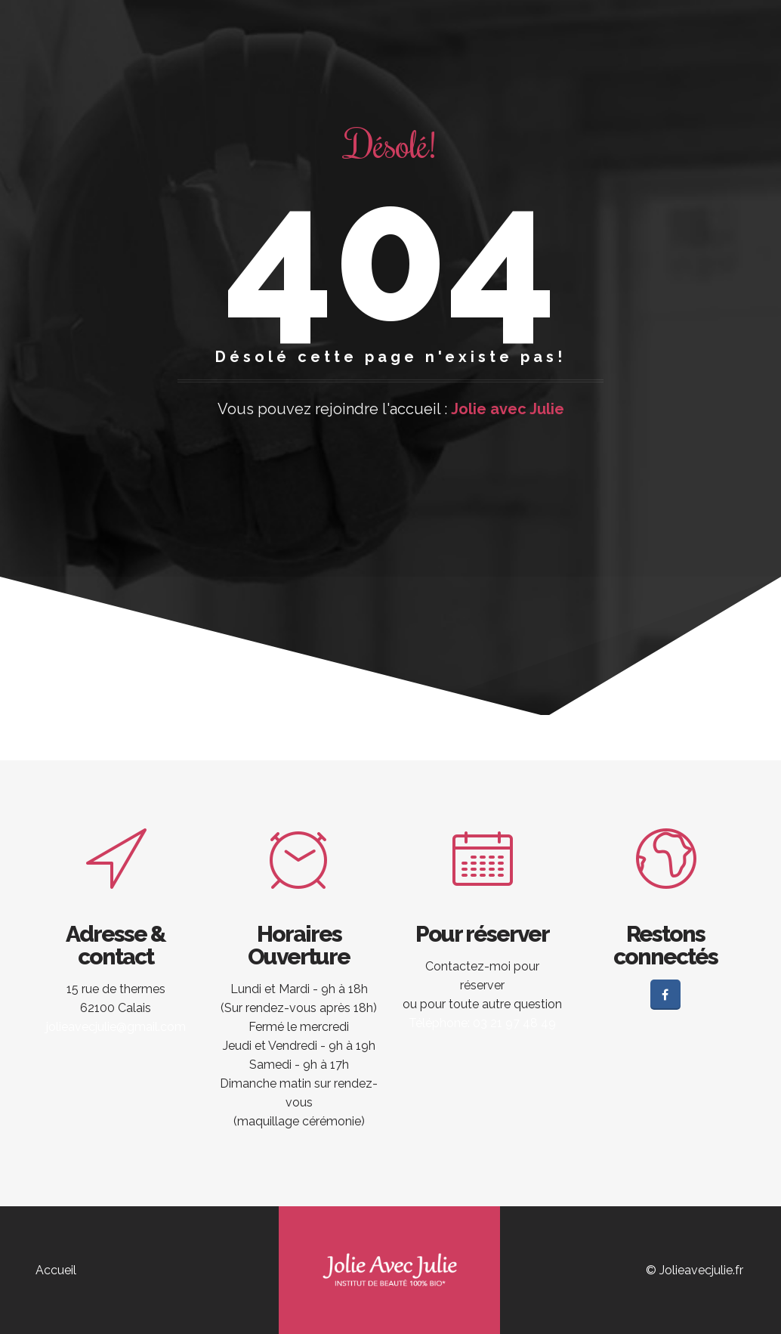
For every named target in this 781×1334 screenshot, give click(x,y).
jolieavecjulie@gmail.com (116, 1027)
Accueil (56, 1270)
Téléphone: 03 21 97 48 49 (482, 1023)
